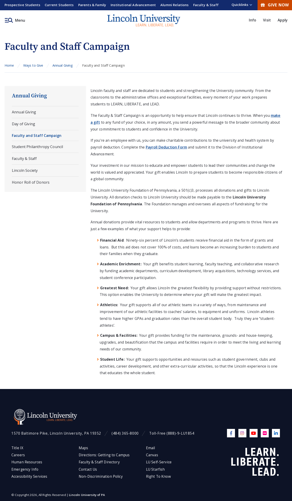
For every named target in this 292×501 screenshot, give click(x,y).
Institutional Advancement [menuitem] (133, 5)
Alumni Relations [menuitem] (174, 5)
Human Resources (26, 462)
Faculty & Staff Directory (99, 462)
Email (150, 448)
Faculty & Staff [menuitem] (206, 5)
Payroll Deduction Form (166, 147)
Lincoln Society (25, 170)
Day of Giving (23, 123)
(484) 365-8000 (125, 433)
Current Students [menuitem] (59, 5)
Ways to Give (33, 65)
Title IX (17, 448)
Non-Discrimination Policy (101, 476)
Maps (83, 448)
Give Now (275, 5)
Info (252, 20)
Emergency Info (24, 469)
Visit (267, 20)
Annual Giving (62, 65)
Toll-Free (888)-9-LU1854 (171, 433)
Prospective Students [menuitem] (22, 5)
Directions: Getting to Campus (104, 455)
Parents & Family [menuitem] (92, 5)
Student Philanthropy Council (37, 146)
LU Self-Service (159, 462)
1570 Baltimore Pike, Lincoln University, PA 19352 (56, 433)
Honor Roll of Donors (31, 182)
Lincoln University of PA (87, 495)
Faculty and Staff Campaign (36, 135)
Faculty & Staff (24, 158)
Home (9, 65)
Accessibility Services (29, 476)
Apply (282, 20)
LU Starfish (155, 469)
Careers (18, 455)
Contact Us (88, 469)
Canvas (152, 455)
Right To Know (158, 476)
